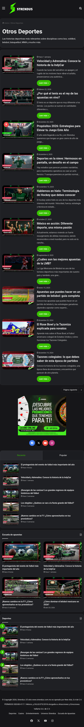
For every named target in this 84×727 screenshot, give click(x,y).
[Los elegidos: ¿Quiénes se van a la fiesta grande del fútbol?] (11, 507)
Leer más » (44, 83)
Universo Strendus (48, 713)
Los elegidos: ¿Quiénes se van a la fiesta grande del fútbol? (47, 503)
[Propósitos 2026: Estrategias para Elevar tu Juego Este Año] (18, 130)
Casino (21, 713)
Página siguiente (72, 389)
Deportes (12, 713)
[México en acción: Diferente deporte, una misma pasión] (18, 227)
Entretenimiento (32, 713)
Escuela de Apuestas (66, 713)
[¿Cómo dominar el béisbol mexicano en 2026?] (63, 588)
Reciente (21, 455)
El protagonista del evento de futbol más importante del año (48, 464)
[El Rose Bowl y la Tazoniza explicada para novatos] (18, 328)
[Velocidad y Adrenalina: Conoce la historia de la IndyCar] (18, 64)
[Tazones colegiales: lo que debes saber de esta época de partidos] (18, 360)
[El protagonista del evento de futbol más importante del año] (11, 468)
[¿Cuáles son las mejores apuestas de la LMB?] (18, 263)
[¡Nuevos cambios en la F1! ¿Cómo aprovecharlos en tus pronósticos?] (11, 519)
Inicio (5, 23)
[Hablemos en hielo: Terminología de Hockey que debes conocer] (18, 194)
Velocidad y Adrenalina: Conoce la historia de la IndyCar (46, 477)
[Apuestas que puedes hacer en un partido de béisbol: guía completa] (18, 295)
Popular (63, 455)
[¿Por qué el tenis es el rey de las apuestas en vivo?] (18, 97)
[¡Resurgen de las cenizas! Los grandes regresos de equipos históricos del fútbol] (11, 494)
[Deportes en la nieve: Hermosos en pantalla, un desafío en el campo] (18, 162)
